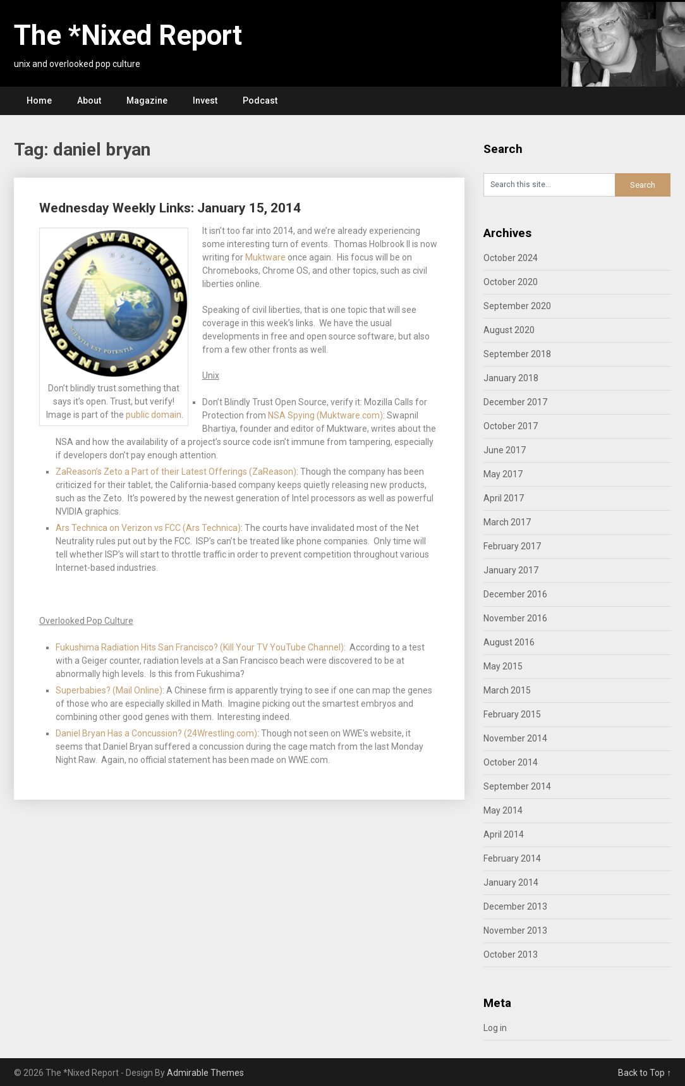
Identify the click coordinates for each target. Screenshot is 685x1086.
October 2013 (510, 954)
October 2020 (510, 282)
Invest (205, 100)
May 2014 (503, 810)
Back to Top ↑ (644, 1073)
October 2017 (510, 426)
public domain (153, 415)
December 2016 (515, 594)
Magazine (146, 100)
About (89, 100)
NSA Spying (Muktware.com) (325, 415)
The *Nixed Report (128, 35)
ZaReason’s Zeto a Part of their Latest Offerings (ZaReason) (176, 472)
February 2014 (512, 858)
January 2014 (510, 882)
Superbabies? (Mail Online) (109, 690)
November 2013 (515, 930)
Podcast (260, 100)
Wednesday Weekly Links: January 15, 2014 (170, 208)
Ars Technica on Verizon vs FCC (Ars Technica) (148, 528)
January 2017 (510, 570)
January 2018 (510, 378)
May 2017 (503, 474)
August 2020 (509, 330)
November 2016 (515, 618)
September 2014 (517, 786)
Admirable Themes (205, 1073)
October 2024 (510, 258)
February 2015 (512, 714)
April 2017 (503, 498)
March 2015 (507, 690)
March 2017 (507, 522)
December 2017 (515, 402)
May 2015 (503, 666)
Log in (495, 1028)
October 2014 (510, 762)
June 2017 (504, 450)
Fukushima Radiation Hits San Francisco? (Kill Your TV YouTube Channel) (200, 647)
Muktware (265, 257)
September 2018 (517, 354)
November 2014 (515, 738)
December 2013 (515, 906)
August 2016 (509, 642)
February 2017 (512, 546)
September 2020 (517, 306)
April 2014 (503, 834)
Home (39, 100)
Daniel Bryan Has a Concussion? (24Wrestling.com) (156, 733)
